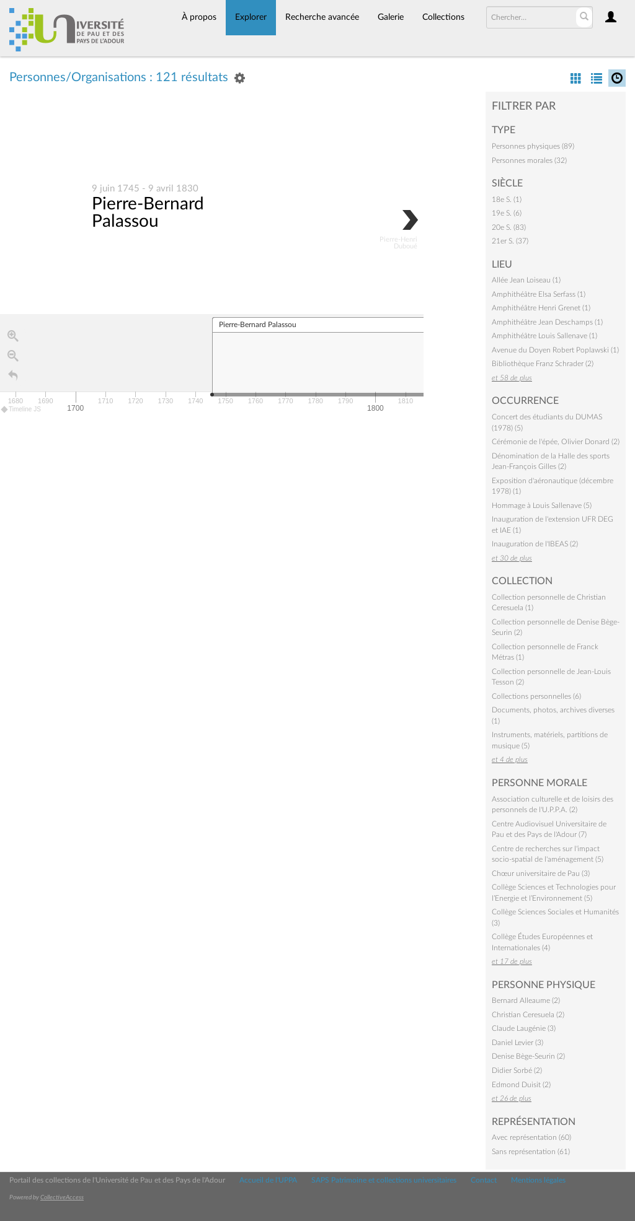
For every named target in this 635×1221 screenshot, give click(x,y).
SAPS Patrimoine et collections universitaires (383, 1180)
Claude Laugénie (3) (524, 1028)
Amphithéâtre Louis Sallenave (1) (544, 335)
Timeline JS (21, 409)
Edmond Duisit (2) (521, 1084)
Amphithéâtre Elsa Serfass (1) (538, 294)
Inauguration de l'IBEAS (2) (535, 544)
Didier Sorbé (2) (517, 1070)
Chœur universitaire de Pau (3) (541, 873)
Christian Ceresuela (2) (528, 1014)
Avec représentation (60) (531, 1137)
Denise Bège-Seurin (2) (528, 1056)
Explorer (251, 17)
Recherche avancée (322, 17)
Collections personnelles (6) (536, 696)
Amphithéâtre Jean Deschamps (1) (547, 322)
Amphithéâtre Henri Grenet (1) (541, 308)
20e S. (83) (509, 227)
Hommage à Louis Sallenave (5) (542, 505)
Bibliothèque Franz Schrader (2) (542, 363)
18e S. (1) (507, 199)
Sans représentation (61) (531, 1151)
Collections (443, 17)
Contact (484, 1180)
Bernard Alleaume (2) (526, 1000)
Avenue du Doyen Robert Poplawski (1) (555, 350)
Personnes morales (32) (529, 160)
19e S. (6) (507, 213)
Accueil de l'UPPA (268, 1180)
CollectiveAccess (62, 1197)
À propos (199, 17)
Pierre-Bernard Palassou (148, 213)
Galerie (391, 17)
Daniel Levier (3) (517, 1042)
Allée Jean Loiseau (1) (526, 280)
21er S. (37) (510, 241)
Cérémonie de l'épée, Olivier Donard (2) (555, 441)
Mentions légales (538, 1180)
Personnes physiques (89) (533, 146)
